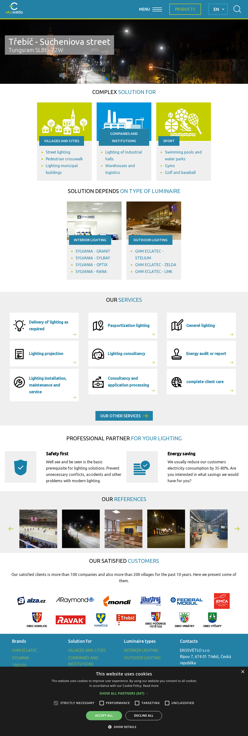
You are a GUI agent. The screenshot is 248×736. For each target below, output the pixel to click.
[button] (107, 79)
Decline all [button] (144, 715)
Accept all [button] (104, 715)
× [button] (242, 672)
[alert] (124, 701)
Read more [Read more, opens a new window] (151, 686)
